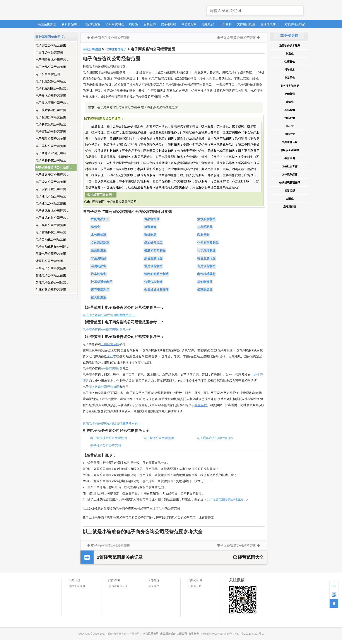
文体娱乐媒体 (290, 174)
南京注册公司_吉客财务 (66, 10)
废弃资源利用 (100, 290)
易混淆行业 (289, 206)
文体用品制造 (246, 24)
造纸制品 (208, 24)
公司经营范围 (110, 344)
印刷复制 (225, 24)
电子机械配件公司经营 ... (53, 81)
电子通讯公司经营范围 (51, 203)
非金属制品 (98, 258)
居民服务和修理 (289, 150)
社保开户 (154, 586)
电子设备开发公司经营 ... (53, 189)
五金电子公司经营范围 (51, 268)
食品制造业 (92, 24)
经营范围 (113, 368)
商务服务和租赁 (289, 85)
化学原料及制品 (294, 24)
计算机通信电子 (116, 49)
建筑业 (290, 101)
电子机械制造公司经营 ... (53, 88)
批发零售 (289, 77)
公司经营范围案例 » (100, 194)
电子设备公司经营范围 (51, 182)
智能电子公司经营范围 (51, 275)
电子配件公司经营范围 (51, 138)
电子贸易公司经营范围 (51, 131)
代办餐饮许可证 (118, 586)
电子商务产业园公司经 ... (53, 153)
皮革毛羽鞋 (168, 24)
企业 (110, 356)
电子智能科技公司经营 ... (53, 232)
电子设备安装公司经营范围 (236, 37)
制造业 (290, 53)
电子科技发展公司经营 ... (53, 124)
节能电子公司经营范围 (51, 253)
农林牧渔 (289, 109)
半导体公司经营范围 (49, 52)
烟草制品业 (204, 290)
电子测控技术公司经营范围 (108, 438)
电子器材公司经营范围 (51, 146)
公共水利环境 (290, 142)
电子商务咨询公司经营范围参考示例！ (109, 315)
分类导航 (289, 35)
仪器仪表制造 (153, 282)
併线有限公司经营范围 (51, 289)
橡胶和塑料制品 (155, 250)
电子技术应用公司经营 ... (53, 103)
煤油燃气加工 (269, 24)
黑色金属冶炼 (153, 258)
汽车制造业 (98, 274)
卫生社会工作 (290, 166)
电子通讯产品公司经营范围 (215, 438)
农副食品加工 (71, 24)
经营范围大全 (47, 24)
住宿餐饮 (289, 61)
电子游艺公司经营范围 (51, 45)
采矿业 (290, 126)
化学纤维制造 (206, 250)
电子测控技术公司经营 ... (53, 59)
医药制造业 (98, 250)
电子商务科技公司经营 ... (53, 160)
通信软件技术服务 (289, 45)
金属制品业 (98, 266)
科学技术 (289, 69)
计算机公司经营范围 (49, 261)
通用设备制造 (153, 266)
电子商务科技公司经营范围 (110, 37)
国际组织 (289, 190)
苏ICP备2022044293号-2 (248, 633)
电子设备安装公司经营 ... (53, 174)
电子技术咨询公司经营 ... (53, 110)
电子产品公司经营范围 (51, 67)
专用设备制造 (206, 266)
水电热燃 (289, 118)
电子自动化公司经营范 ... (53, 239)
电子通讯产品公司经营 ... (53, 196)
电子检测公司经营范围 (51, 117)
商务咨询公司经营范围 (104, 386)
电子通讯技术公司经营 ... (53, 210)
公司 (104, 368)
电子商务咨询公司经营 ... (54, 167)
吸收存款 (201, 405)
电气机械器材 (206, 274)
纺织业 (133, 24)
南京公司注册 (92, 49)
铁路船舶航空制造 (156, 274)
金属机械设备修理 (156, 290)
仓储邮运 (289, 93)
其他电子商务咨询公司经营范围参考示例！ (112, 423)
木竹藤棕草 (189, 24)
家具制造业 (98, 297)
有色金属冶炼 (206, 258)
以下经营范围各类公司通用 (225, 499)
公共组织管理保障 (289, 182)
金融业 (290, 198)
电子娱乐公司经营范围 (51, 225)
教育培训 (289, 158)
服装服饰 (150, 24)
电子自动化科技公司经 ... (53, 246)
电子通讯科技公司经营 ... (53, 218)
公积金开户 (194, 586)
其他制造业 (204, 282)
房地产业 (289, 134)
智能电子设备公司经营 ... (53, 282)
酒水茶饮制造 (115, 24)
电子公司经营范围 (48, 74)
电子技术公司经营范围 (51, 95)
